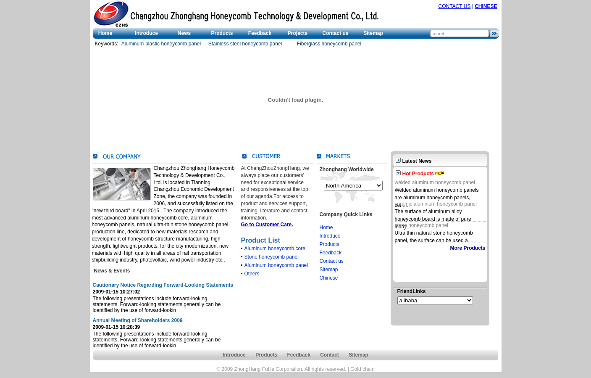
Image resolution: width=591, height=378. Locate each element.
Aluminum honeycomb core (274, 248)
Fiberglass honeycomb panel (329, 44)
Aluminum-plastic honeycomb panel (161, 44)
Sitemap (373, 33)
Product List (260, 240)
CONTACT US (455, 6)
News (184, 33)
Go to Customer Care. (267, 224)
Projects (297, 33)
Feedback (259, 33)
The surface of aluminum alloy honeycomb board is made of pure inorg (433, 219)
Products (222, 33)
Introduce (146, 33)
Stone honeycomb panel (271, 257)
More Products (467, 248)
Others (252, 274)
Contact (329, 355)
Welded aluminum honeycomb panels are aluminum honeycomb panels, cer (437, 197)
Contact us (335, 33)
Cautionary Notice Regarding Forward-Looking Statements (163, 285)
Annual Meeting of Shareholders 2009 (138, 320)
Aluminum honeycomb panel (276, 265)
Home (105, 33)
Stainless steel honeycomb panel (245, 44)
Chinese (329, 278)
